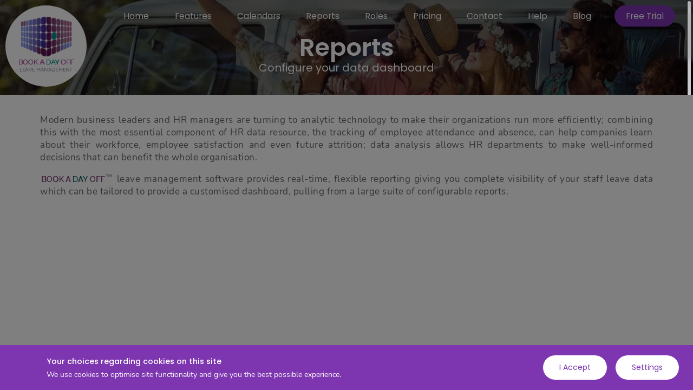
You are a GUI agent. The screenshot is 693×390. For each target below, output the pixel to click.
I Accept (575, 367)
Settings (647, 367)
